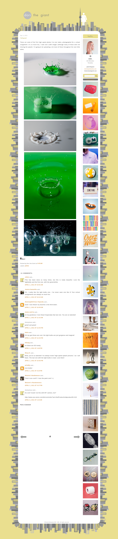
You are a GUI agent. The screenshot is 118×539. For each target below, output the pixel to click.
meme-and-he (29, 312)
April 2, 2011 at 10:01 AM (34, 285)
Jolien (27, 277)
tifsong (27, 343)
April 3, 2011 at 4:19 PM (33, 371)
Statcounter (90, 80)
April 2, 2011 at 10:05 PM (34, 361)
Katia (26, 332)
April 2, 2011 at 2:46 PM (33, 348)
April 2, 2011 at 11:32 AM (34, 317)
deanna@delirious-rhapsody (34, 302)
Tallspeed (23, 38)
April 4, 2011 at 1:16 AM (33, 400)
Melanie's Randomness (32, 375)
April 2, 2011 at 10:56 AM (34, 307)
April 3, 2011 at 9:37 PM (33, 385)
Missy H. (27, 353)
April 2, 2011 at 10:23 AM (34, 297)
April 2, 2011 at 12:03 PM (34, 328)
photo (27, 266)
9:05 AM (40, 263)
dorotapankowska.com (90, 69)
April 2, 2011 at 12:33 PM (34, 338)
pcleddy (27, 365)
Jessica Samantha (31, 289)
